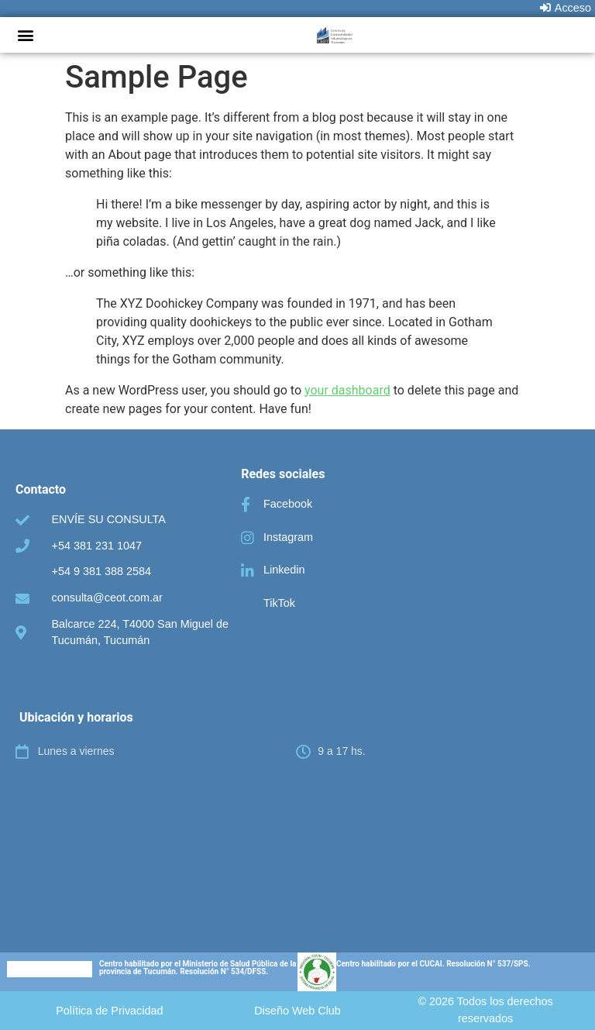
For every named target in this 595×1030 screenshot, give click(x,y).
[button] (25, 34)
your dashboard (347, 390)
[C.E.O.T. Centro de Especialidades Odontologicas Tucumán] (297, 838)
